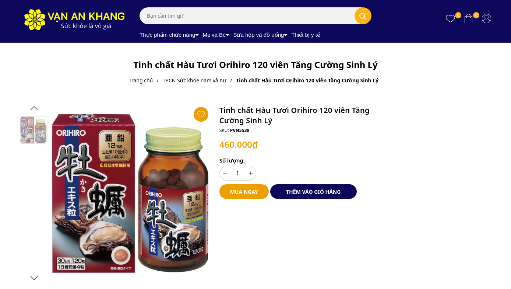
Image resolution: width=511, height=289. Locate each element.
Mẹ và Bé (214, 35)
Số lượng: (232, 160)
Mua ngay (244, 191)
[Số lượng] (237, 173)
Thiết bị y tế (305, 35)
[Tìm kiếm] (363, 15)
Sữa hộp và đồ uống (258, 35)
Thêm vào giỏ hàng (313, 191)
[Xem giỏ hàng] (468, 18)
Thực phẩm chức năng (167, 35)
